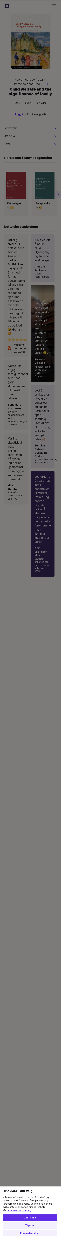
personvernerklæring (19, 1210)
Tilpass (29, 1225)
